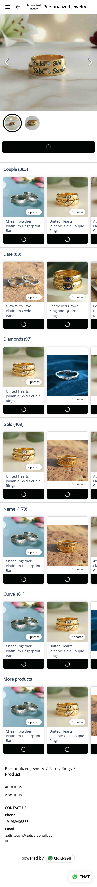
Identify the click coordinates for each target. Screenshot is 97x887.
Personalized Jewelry (64, 6)
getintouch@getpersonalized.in (29, 838)
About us (13, 795)
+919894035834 (18, 821)
